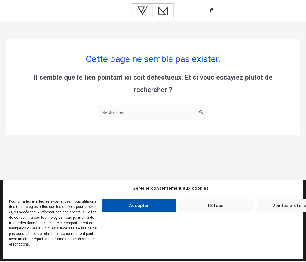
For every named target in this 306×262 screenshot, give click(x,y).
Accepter (139, 205)
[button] (211, 10)
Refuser (216, 205)
